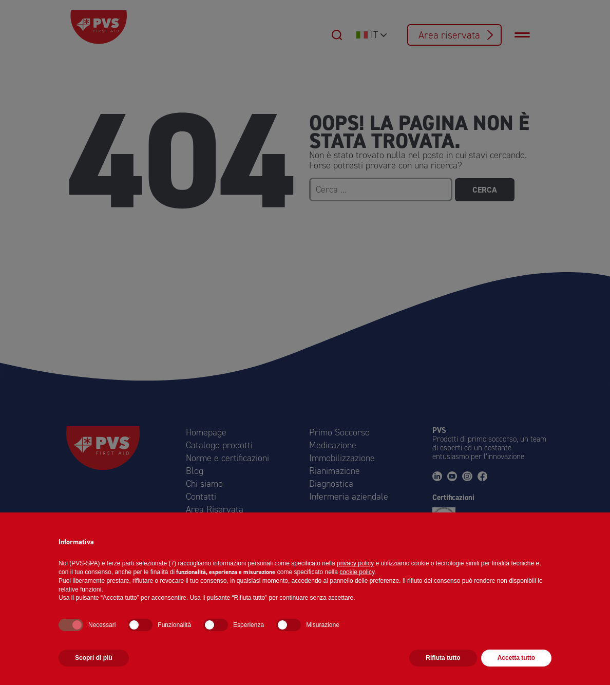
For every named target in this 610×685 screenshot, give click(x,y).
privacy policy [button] (355, 563)
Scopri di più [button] (93, 657)
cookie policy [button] (356, 572)
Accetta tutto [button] (516, 657)
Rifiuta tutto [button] (443, 657)
